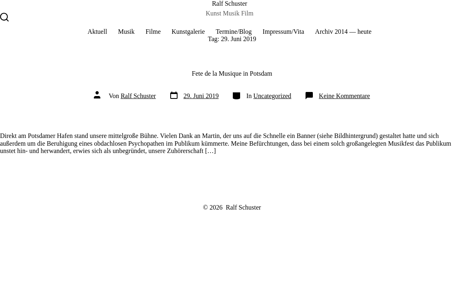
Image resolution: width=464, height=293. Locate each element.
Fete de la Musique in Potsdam (232, 73)
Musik (126, 31)
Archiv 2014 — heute (343, 31)
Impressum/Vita (283, 31)
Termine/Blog (234, 31)
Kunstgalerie (188, 31)
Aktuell (97, 31)
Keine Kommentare (344, 95)
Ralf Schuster (138, 95)
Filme (152, 31)
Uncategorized (272, 95)
